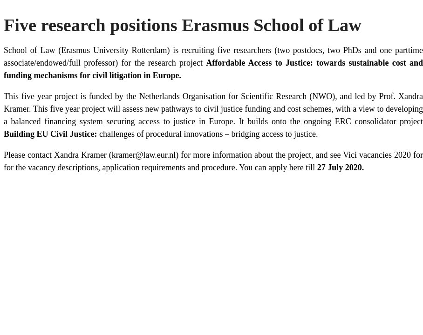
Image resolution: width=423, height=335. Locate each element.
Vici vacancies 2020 (377, 155)
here (296, 167)
